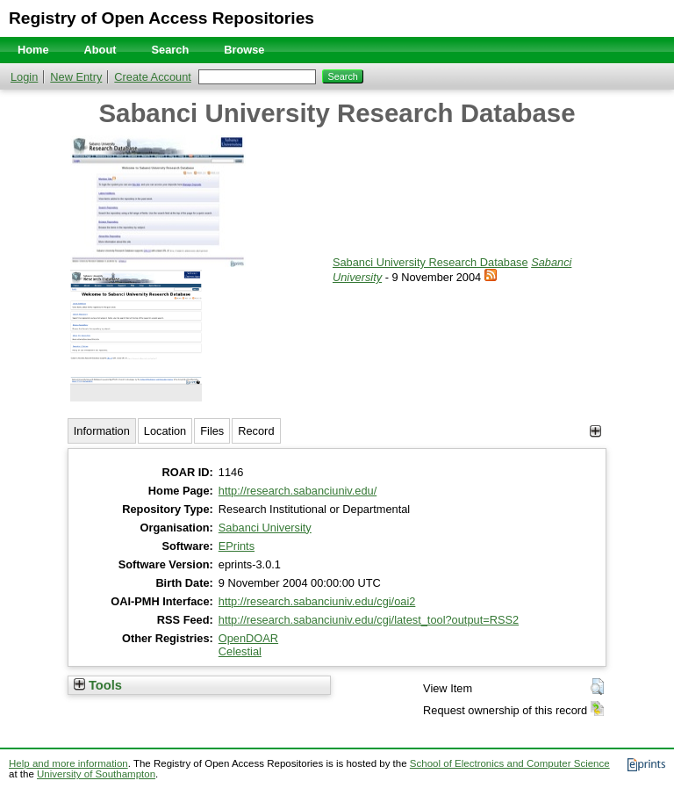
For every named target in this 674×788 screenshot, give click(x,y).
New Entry (76, 76)
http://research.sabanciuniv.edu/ (297, 490)
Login (24, 76)
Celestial (240, 651)
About (100, 49)
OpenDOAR (248, 638)
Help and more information (68, 763)
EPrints (237, 546)
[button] (597, 687)
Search (171, 49)
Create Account (152, 76)
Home (33, 49)
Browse (244, 49)
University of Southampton (96, 774)
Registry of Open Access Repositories (161, 18)
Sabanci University (265, 527)
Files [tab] (212, 430)
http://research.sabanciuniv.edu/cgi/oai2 (317, 601)
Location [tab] (165, 430)
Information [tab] (102, 430)
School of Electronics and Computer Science (510, 763)
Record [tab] (256, 430)
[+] (595, 430)
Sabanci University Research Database (430, 262)
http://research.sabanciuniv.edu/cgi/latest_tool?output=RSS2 (369, 619)
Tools (98, 685)
